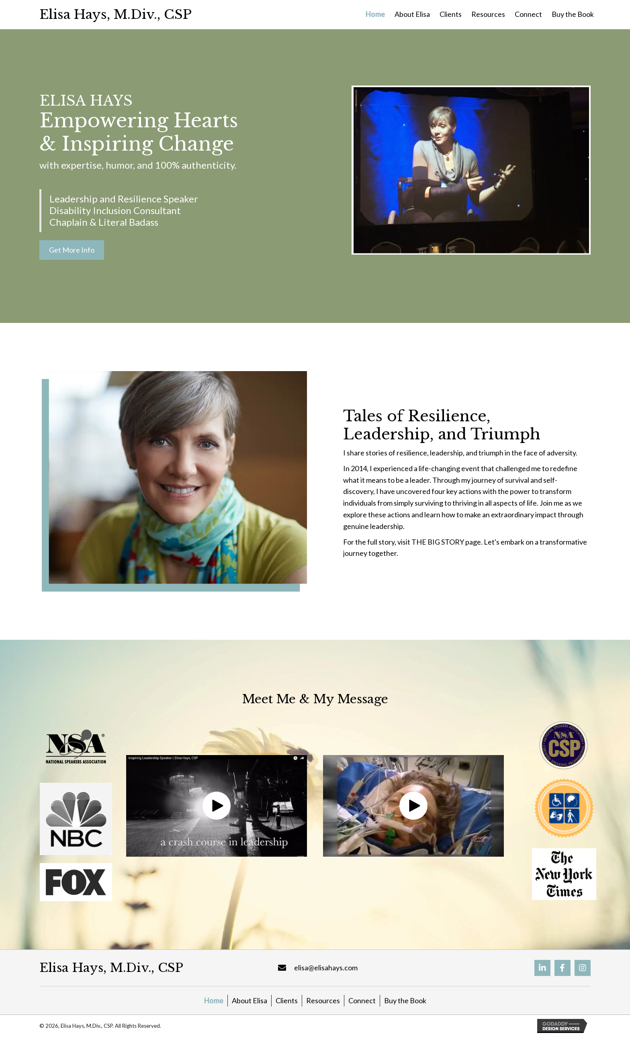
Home (213, 1000)
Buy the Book (405, 1000)
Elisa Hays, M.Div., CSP (115, 14)
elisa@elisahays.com (326, 967)
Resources (323, 1000)
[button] (71, 250)
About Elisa (249, 1000)
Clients (287, 1000)
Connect (362, 1000)
